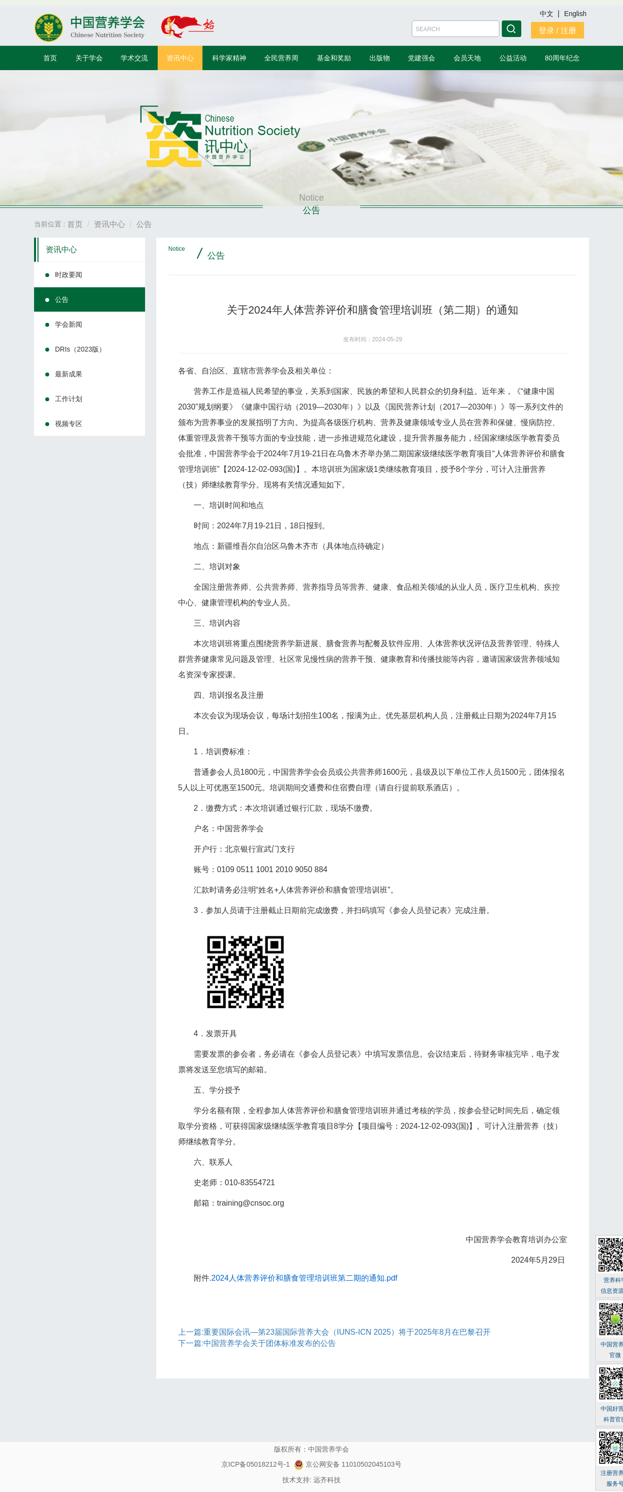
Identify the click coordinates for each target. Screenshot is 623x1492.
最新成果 (68, 374)
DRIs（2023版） (80, 349)
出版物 (379, 58)
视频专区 (68, 424)
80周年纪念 (562, 58)
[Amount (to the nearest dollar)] (455, 28)
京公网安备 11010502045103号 (348, 1464)
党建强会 (421, 58)
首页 (50, 58)
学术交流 (134, 58)
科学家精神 (229, 58)
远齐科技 (327, 1480)
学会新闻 (68, 324)
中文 (547, 14)
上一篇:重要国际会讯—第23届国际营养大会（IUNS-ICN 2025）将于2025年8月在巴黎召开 (334, 1332)
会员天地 (467, 58)
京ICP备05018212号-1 (255, 1464)
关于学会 (89, 58)
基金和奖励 (334, 58)
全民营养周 (281, 58)
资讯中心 (180, 58)
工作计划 (68, 399)
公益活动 (513, 58)
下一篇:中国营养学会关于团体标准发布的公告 (257, 1343)
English (575, 14)
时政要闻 (68, 275)
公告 (62, 299)
